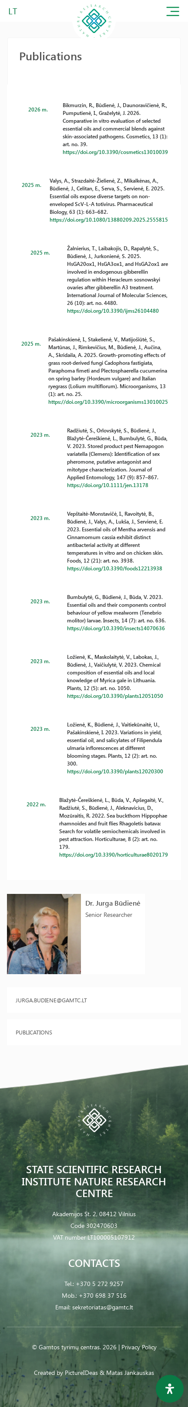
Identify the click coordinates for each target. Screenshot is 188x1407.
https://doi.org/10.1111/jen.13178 (107, 484)
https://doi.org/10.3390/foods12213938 (114, 568)
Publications (34, 1032)
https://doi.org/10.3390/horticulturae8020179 (113, 854)
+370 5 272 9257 (100, 1283)
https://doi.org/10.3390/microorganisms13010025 (108, 401)
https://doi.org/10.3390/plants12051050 (115, 695)
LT (12, 10)
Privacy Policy (139, 1347)
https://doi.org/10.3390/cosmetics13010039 (115, 151)
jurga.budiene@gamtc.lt (51, 1000)
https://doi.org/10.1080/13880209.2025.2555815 (109, 219)
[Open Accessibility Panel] (170, 1389)
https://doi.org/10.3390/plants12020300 (115, 771)
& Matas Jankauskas (127, 1372)
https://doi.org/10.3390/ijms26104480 (113, 310)
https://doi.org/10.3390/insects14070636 (116, 628)
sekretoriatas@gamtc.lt (102, 1307)
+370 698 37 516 (103, 1295)
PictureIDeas (81, 1372)
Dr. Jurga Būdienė (113, 902)
